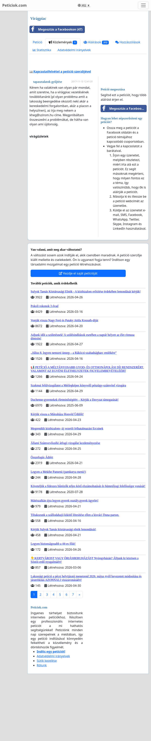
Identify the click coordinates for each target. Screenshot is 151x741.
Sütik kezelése (47, 714)
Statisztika (42, 50)
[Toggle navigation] (143, 5)
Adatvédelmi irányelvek (74, 50)
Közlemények (63, 42)
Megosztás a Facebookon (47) (56, 29)
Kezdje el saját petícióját (78, 327)
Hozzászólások (127, 42)
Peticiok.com (14, 5)
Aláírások (96, 42)
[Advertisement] (88, 90)
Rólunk (42, 719)
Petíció (37, 42)
